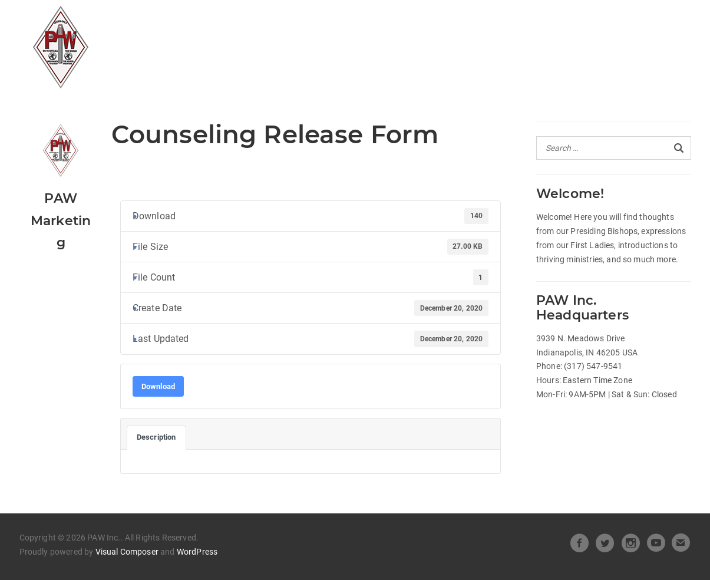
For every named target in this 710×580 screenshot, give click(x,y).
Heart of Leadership (411, 21)
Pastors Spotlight (264, 43)
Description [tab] (156, 437)
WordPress (197, 551)
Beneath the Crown (538, 21)
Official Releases (292, 21)
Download (158, 386)
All (223, 21)
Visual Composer (126, 551)
